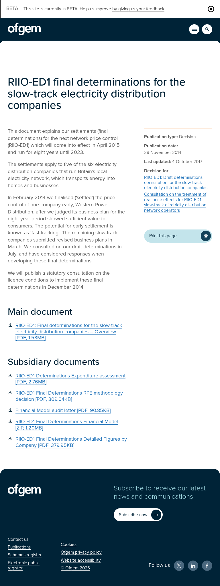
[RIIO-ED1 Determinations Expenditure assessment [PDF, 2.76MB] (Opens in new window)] (67, 379)
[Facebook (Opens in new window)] (207, 566)
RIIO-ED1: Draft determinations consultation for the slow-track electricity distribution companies (175, 183)
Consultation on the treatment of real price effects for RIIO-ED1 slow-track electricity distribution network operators (175, 202)
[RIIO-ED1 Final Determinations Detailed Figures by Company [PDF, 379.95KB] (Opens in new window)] (67, 442)
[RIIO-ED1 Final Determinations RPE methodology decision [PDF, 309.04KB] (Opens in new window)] (67, 396)
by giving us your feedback (138, 8)
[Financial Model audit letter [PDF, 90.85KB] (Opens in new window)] (67, 410)
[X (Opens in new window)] (179, 566)
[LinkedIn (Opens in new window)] (193, 566)
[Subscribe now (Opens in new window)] (138, 514)
